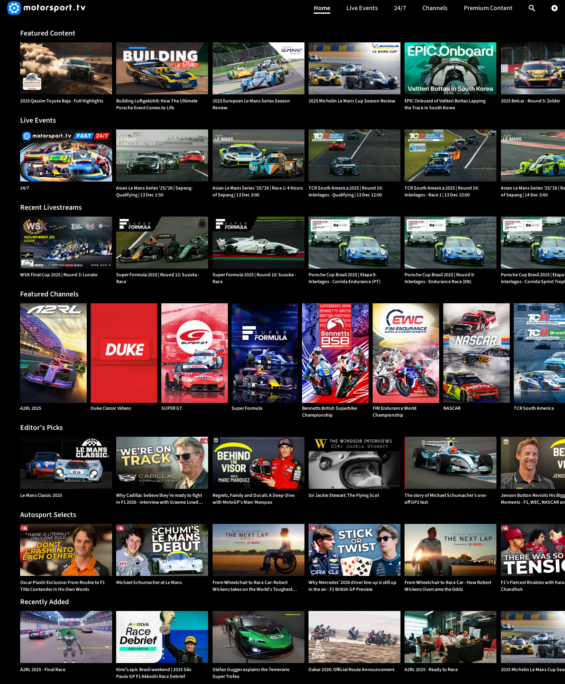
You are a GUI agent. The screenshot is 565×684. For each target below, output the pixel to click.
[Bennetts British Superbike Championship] (335, 353)
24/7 (400, 8)
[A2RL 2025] (53, 353)
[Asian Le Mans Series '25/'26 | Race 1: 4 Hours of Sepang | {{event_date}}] (258, 155)
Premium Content (488, 8)
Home (322, 8)
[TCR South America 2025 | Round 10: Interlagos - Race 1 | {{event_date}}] (450, 155)
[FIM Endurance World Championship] (406, 353)
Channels (435, 8)
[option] (66, 68)
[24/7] (66, 155)
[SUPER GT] (194, 353)
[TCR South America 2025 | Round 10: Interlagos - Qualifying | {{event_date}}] (354, 155)
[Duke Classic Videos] (124, 353)
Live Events (362, 8)
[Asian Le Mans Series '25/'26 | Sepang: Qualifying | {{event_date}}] (162, 155)
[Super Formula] (264, 353)
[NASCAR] (476, 353)
